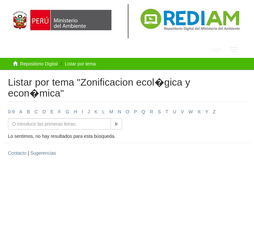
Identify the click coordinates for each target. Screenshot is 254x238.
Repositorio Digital (39, 63)
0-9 (11, 111)
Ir (116, 124)
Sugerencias (43, 153)
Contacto (17, 153)
